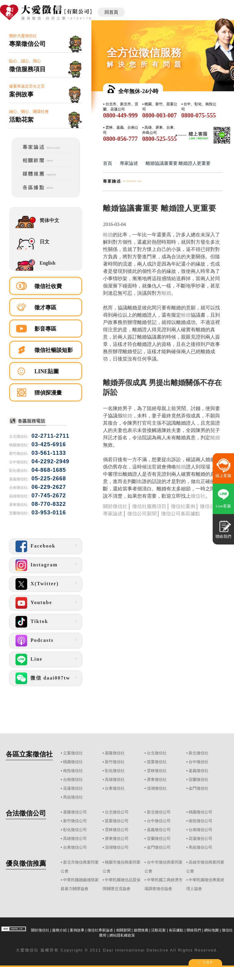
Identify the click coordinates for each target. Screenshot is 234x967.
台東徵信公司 (75, 847)
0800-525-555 (159, 138)
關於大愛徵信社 (45, 40)
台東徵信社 (115, 788)
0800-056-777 (120, 138)
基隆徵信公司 (75, 812)
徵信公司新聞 (142, 513)
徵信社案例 (183, 506)
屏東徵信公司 (117, 838)
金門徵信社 (198, 788)
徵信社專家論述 (100, 930)
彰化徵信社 (115, 770)
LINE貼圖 (46, 371)
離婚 (108, 234)
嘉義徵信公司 (159, 829)
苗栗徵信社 (157, 762)
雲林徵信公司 (117, 829)
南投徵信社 (73, 770)
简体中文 (49, 220)
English (47, 263)
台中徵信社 (198, 762)
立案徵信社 (73, 753)
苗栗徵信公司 (117, 821)
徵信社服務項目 (149, 506)
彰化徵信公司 (75, 829)
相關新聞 (123, 930)
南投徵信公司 (200, 821)
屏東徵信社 (157, 779)
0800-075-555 (198, 115)
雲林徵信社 (157, 770)
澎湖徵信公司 (117, 847)
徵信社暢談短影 (53, 350)
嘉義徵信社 (198, 770)
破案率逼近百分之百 (45, 91)
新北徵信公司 (159, 812)
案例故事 (77, 930)
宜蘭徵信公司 (159, 838)
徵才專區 (45, 307)
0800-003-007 (159, 115)
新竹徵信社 (115, 762)
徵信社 (198, 496)
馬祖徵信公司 (200, 847)
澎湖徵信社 (157, 788)
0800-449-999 (120, 115)
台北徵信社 (157, 753)
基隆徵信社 (115, 753)
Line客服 (223, 506)
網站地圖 (211, 930)
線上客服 (223, 475)
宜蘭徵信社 (198, 779)
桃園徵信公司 (200, 812)
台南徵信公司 (200, 829)
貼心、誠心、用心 (45, 66)
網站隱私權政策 (122, 935)
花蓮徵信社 (73, 788)
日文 (44, 241)
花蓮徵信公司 (200, 838)
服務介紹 (59, 930)
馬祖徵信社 (73, 797)
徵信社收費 (48, 286)
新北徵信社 (198, 753)
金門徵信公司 (159, 847)
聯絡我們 (193, 930)
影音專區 (45, 329)
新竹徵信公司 (75, 821)
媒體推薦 (141, 930)
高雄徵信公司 (75, 838)
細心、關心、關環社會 (45, 116)
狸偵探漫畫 (48, 393)
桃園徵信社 (73, 762)
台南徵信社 (73, 779)
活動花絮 (158, 930)
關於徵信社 (115, 506)
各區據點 (176, 930)
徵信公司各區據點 (180, 513)
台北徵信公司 (117, 812)
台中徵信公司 (159, 821)
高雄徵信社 (115, 779)
